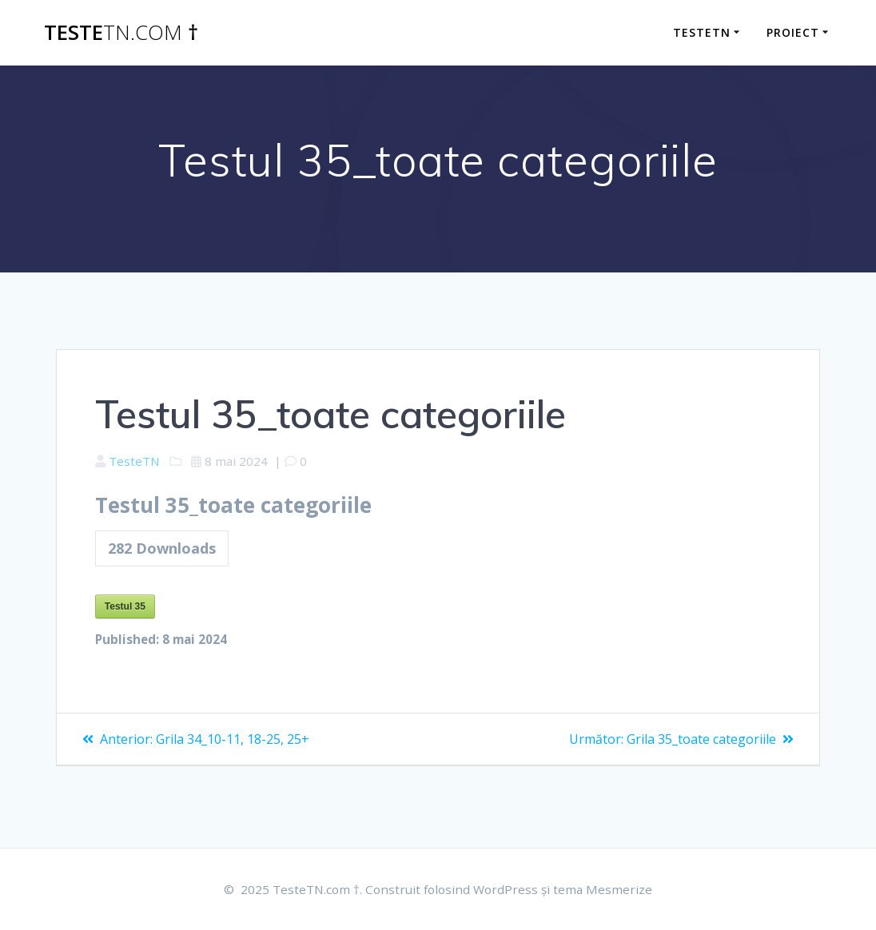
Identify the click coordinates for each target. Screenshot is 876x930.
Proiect (792, 32)
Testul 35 (125, 608)
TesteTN (702, 32)
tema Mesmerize (608, 889)
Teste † (121, 32)
